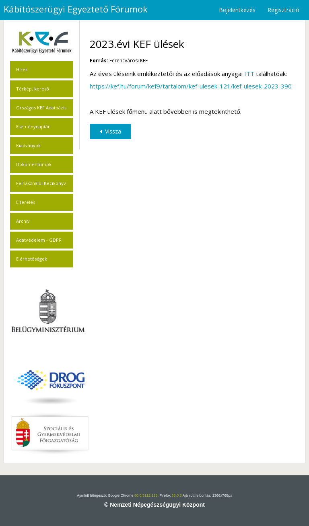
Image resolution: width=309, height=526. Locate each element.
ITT (249, 74)
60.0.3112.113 (146, 495)
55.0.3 (177, 495)
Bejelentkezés (237, 10)
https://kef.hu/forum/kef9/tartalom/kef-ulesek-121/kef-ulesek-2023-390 (191, 86)
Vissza (110, 131)
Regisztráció (283, 10)
